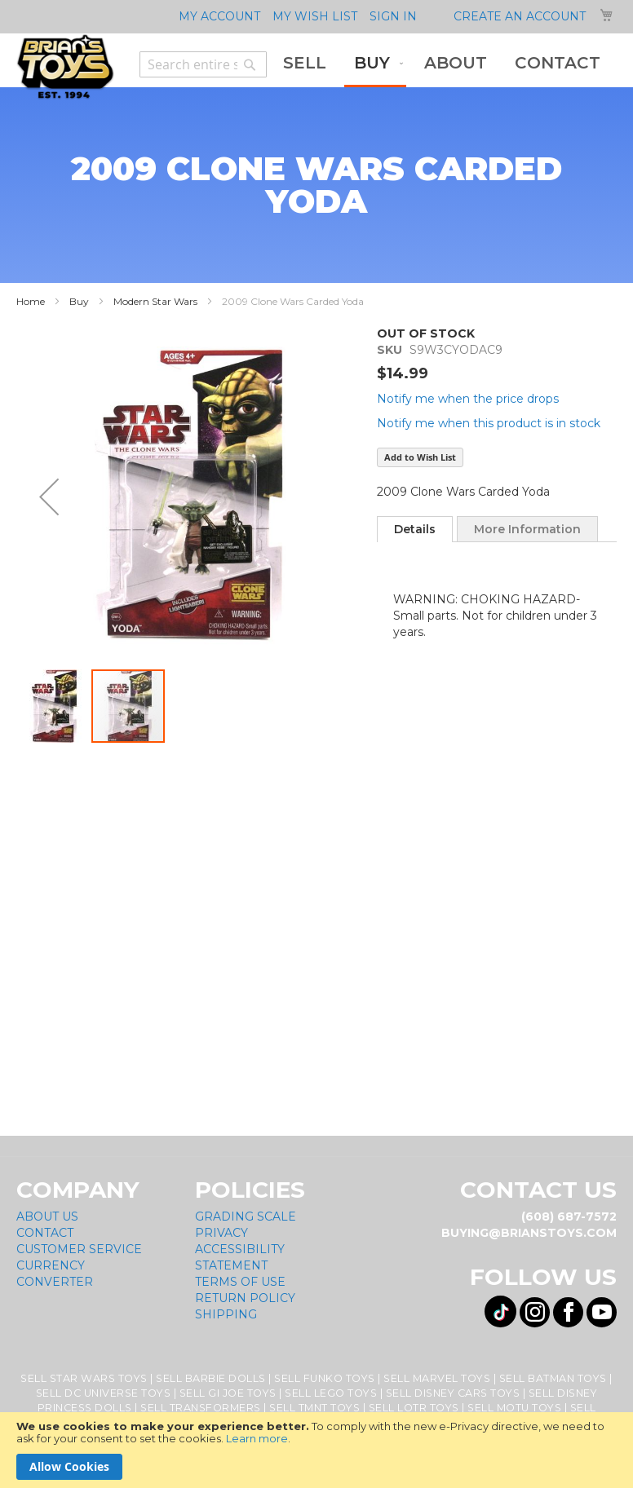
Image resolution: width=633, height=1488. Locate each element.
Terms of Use (240, 1281)
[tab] (415, 529)
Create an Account (520, 16)
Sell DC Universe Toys (103, 1393)
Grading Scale (245, 1216)
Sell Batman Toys (553, 1378)
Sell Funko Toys (324, 1378)
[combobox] (203, 64)
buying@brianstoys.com (529, 1232)
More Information (527, 529)
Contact (44, 1232)
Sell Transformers (200, 1408)
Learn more (257, 1438)
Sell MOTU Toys (514, 1408)
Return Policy (245, 1298)
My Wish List (314, 16)
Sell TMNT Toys (314, 1408)
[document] (316, 1450)
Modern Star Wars (155, 301)
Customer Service (79, 1249)
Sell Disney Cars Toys (453, 1393)
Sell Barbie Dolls (211, 1378)
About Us (47, 1216)
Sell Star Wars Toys (84, 1378)
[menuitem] (304, 63)
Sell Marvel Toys (436, 1378)
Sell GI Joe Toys (228, 1393)
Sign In (393, 16)
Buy (79, 301)
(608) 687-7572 (569, 1216)
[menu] (442, 64)
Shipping (226, 1314)
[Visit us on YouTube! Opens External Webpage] (602, 1312)
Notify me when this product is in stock (488, 423)
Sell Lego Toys (331, 1393)
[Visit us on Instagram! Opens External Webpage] (535, 1312)
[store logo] (65, 66)
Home (30, 301)
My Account (219, 16)
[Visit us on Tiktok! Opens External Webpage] (500, 1311)
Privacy (221, 1232)
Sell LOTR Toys (414, 1408)
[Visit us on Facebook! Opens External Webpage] (568, 1312)
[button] (49, 496)
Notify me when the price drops (468, 398)
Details (415, 529)
